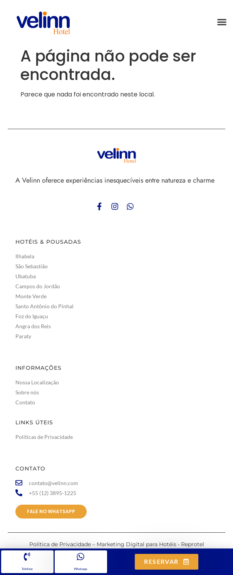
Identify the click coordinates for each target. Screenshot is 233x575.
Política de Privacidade (60, 544)
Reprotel (192, 544)
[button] (221, 22)
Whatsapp (80, 569)
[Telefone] (27, 556)
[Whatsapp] (80, 556)
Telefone (27, 569)
